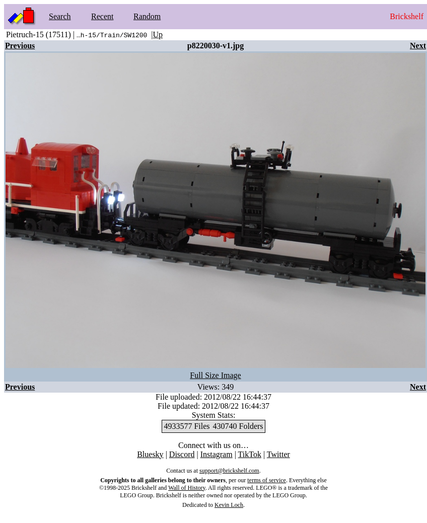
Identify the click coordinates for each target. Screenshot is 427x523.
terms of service (266, 480)
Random (147, 16)
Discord (182, 454)
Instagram (216, 454)
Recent (102, 16)
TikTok (249, 454)
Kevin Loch (229, 504)
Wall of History (186, 487)
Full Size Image (215, 375)
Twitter (278, 454)
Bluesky (150, 454)
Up (158, 34)
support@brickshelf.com (229, 470)
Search (60, 16)
